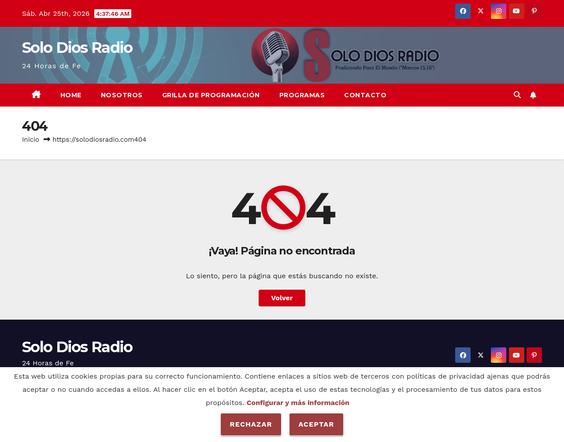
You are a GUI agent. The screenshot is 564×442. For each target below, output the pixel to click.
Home (71, 95)
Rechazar (251, 424)
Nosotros (122, 95)
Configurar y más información (298, 402)
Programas (302, 95)
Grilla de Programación (211, 95)
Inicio (30, 140)
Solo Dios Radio (77, 47)
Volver (282, 298)
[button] (517, 95)
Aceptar (316, 424)
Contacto (365, 95)
